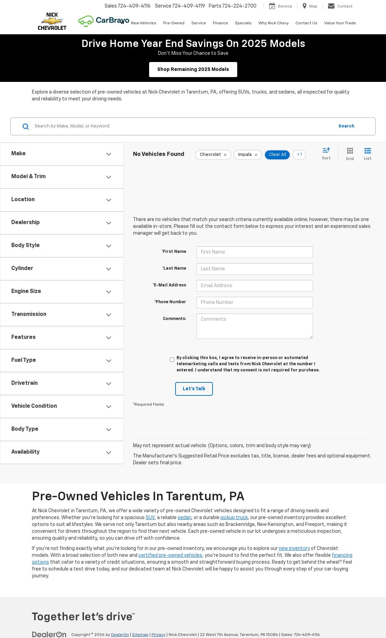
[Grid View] (348, 154)
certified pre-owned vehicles (170, 555)
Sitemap (140, 635)
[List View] (367, 154)
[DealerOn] (49, 634)
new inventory (294, 548)
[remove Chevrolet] (213, 155)
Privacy (159, 635)
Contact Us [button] (306, 23)
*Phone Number (170, 302)
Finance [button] (220, 23)
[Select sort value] (328, 154)
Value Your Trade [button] (340, 23)
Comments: (174, 319)
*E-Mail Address (169, 285)
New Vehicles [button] (143, 23)
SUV (150, 517)
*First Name (173, 252)
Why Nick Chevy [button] (273, 23)
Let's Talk (194, 389)
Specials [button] (243, 23)
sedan (184, 517)
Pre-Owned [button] (173, 23)
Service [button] (198, 23)
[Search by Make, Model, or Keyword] (183, 126)
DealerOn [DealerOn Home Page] (120, 635)
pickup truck (234, 517)
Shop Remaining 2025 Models (193, 69)
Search (346, 126)
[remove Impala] (247, 155)
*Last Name (174, 269)
